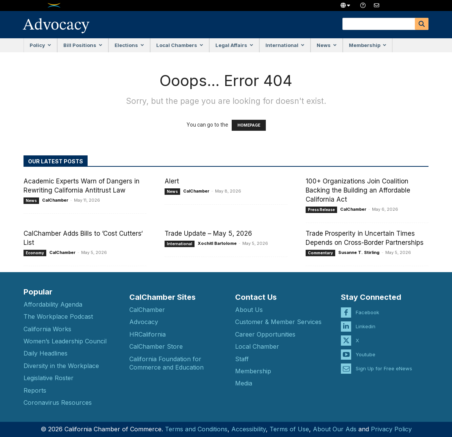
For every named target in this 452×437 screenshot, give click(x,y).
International (284, 45)
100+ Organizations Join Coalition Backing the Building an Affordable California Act (358, 190)
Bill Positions (82, 45)
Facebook (367, 307)
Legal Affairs (234, 45)
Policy (40, 45)
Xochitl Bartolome (217, 243)
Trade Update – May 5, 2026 (208, 233)
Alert (172, 181)
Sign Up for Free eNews (384, 363)
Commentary (320, 253)
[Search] (421, 24)
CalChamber (55, 200)
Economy (35, 253)
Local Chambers (179, 45)
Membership (367, 45)
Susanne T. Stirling (359, 252)
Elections (129, 45)
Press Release (321, 209)
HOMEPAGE (248, 125)
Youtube (365, 349)
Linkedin (365, 321)
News (327, 45)
